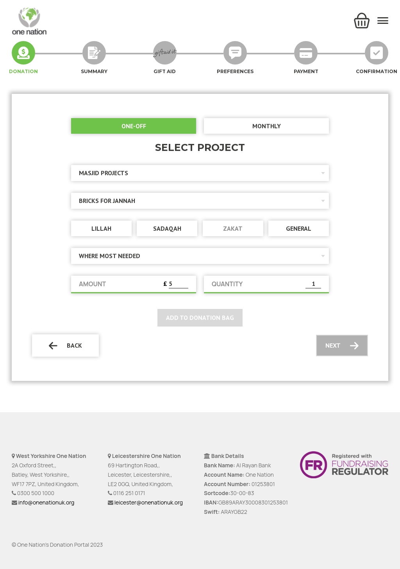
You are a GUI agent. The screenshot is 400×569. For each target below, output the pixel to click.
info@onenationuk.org (46, 502)
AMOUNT (92, 284)
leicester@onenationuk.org (148, 502)
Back (65, 345)
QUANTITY (227, 284)
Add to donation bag (200, 317)
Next (342, 345)
